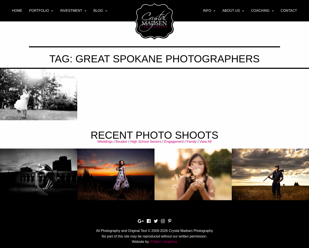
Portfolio (39, 10)
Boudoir (121, 141)
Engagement (174, 141)
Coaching (260, 10)
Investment (71, 10)
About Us (231, 10)
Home (17, 10)
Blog (98, 10)
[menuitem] (17, 10)
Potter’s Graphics (164, 241)
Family (191, 141)
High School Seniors (145, 141)
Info (207, 10)
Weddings (105, 141)
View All (206, 141)
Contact (289, 10)
